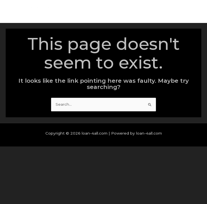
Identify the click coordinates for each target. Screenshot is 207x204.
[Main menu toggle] (195, 12)
